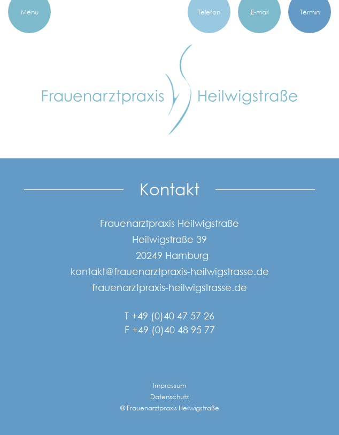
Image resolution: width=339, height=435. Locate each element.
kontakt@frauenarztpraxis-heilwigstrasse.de (170, 271)
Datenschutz (169, 397)
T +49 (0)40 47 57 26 (169, 316)
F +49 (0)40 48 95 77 (170, 329)
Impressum (169, 385)
